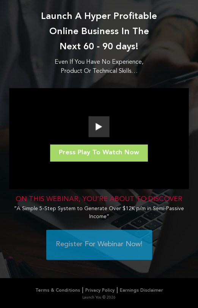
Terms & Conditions (57, 290)
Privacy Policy (100, 290)
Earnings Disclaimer (141, 290)
